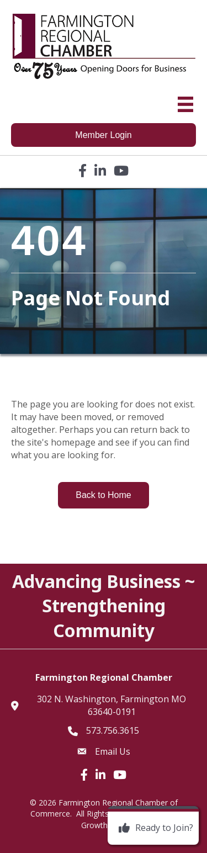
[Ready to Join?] (153, 828)
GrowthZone (103, 825)
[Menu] (185, 104)
